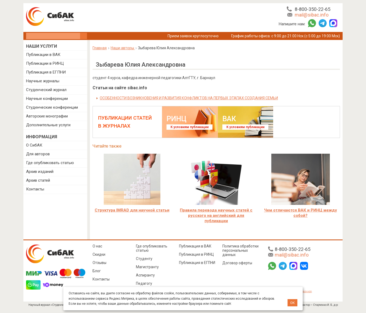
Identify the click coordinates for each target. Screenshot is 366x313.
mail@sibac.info (311, 15)
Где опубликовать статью (50, 162)
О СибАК (34, 145)
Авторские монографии (47, 116)
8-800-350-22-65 (312, 9)
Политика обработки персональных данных (240, 250)
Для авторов (38, 154)
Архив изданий (39, 171)
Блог (97, 271)
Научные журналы (42, 81)
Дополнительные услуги (48, 125)
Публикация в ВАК (195, 246)
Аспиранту (145, 275)
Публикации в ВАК (43, 54)
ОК (292, 303)
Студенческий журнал (46, 89)
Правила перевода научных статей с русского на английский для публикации (216, 215)
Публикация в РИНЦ (196, 254)
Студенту (144, 259)
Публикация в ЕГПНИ (46, 72)
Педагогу (144, 283)
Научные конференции (47, 98)
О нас (97, 246)
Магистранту (147, 267)
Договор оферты (237, 263)
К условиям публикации (189, 127)
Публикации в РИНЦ (45, 63)
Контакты (35, 189)
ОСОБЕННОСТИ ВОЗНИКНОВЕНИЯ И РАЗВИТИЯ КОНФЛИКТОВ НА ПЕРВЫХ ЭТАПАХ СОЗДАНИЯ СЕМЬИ (189, 98)
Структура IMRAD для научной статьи (132, 210)
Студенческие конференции (52, 107)
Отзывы (99, 263)
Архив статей (38, 180)
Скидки (99, 254)
